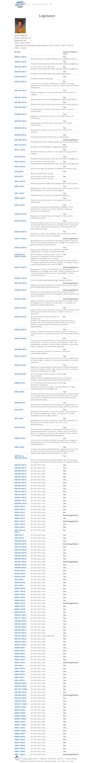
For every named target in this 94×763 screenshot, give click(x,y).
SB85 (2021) (19, 677)
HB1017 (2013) (21, 57)
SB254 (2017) (20, 509)
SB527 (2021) (20, 662)
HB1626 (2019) (21, 565)
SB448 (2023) (20, 737)
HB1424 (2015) (21, 308)
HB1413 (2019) (21, 547)
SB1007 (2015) (20, 365)
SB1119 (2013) (20, 145)
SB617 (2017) (20, 524)
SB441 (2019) (20, 597)
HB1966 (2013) (21, 135)
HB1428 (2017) (21, 474)
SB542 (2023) (20, 748)
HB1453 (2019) (21, 556)
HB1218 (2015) (21, 248)
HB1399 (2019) (21, 544)
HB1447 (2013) (21, 97)
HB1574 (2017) (21, 489)
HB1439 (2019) (21, 553)
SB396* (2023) (20, 731)
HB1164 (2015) (21, 232)
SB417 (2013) (20, 181)
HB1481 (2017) (21, 483)
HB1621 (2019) (21, 562)
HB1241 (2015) (21, 267)
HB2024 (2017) (21, 500)
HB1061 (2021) (21, 615)
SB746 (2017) (20, 527)
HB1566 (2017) (21, 486)
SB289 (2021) (20, 648)
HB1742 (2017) (21, 495)
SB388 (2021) (20, 654)
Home (28, 4)
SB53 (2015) (19, 392)
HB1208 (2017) (21, 468)
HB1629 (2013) (21, 107)
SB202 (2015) (20, 383)
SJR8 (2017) (19, 535)
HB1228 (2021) (21, 621)
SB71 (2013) (19, 193)
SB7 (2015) (19, 418)
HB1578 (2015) (21, 338)
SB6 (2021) (19, 665)
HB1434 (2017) (21, 477)
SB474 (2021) (20, 660)
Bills (51, 4)
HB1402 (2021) (21, 624)
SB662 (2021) (20, 671)
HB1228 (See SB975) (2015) (20, 255)
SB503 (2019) (20, 609)
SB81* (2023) (20, 754)
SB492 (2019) (20, 606)
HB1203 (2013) (21, 77)
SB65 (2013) (19, 186)
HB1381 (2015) (21, 278)
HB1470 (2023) (21, 698)
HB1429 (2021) (21, 627)
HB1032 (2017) (21, 465)
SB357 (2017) (20, 521)
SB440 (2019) (20, 594)
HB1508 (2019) (21, 559)
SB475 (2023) (20, 743)
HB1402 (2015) (21, 290)
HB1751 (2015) (21, 356)
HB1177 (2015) (21, 239)
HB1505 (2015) (21, 330)
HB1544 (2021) (21, 630)
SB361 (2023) (20, 728)
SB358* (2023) (20, 725)
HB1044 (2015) (21, 214)
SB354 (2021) (20, 651)
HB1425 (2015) (21, 317)
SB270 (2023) (20, 710)
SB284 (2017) (20, 512)
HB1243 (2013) (21, 90)
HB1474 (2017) (21, 480)
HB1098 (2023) (21, 686)
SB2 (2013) (19, 171)
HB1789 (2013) (21, 121)
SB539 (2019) (20, 612)
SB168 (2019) (20, 577)
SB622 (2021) (20, 668)
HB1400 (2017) (21, 471)
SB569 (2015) (20, 403)
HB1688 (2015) (21, 349)
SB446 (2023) (20, 734)
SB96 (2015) (19, 447)
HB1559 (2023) (21, 701)
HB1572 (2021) (21, 639)
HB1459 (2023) (21, 692)
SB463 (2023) (20, 740)
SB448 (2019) (20, 600)
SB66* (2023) (20, 751)
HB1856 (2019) (21, 568)
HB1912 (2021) (21, 645)
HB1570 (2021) (21, 633)
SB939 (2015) (20, 438)
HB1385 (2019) (21, 541)
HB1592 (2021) (21, 642)
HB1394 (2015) (21, 283)
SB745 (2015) (20, 427)
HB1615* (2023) (21, 704)
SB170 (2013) (20, 167)
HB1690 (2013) (21, 114)
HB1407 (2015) (21, 299)
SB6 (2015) (19, 410)
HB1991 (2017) (21, 497)
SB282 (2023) (20, 713)
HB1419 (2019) (21, 550)
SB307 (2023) (20, 722)
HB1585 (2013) (21, 102)
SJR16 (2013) (20, 205)
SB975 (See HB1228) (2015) (21, 457)
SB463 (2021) (20, 657)
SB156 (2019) (20, 574)
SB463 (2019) (20, 603)
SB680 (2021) (20, 674)
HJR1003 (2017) (21, 503)
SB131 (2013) (20, 150)
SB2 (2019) (19, 579)
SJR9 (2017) (19, 538)
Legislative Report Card (39, 4)
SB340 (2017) (20, 518)
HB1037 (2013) (21, 62)
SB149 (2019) (20, 571)
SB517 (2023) (20, 745)
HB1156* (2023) (21, 689)
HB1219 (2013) (21, 82)
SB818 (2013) (20, 198)
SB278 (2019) (20, 582)
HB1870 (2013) (21, 128)
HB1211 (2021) (21, 618)
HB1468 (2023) (21, 695)
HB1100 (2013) (21, 72)
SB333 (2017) (20, 515)
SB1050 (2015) (20, 374)
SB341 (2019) (20, 591)
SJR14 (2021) (20, 680)
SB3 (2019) (19, 585)
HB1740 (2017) (21, 492)
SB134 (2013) (20, 157)
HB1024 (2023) (21, 683)
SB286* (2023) (20, 716)
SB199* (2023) (20, 707)
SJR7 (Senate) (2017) (20, 531)
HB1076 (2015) (21, 221)
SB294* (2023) (20, 719)
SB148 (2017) (20, 506)
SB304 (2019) (20, 588)
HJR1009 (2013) (21, 140)
